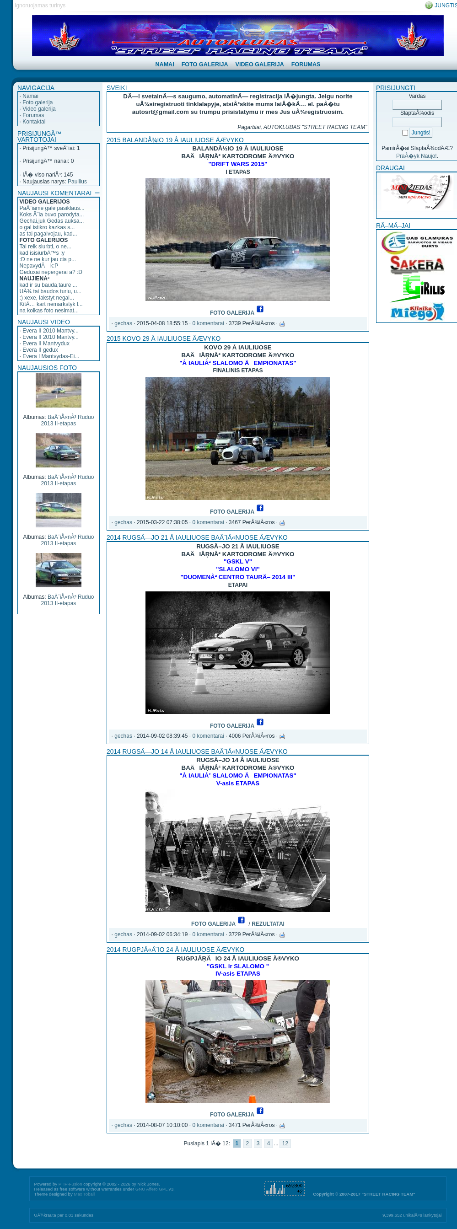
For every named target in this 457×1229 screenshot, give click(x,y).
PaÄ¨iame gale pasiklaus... (52, 208)
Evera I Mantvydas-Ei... (50, 356)
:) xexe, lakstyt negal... (47, 298)
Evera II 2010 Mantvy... (50, 330)
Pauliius (77, 181)
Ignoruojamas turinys (40, 5)
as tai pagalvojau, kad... (48, 234)
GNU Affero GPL (151, 1188)
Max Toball (84, 1194)
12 (285, 1143)
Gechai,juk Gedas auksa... (52, 221)
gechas (123, 323)
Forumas (33, 115)
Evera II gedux (40, 350)
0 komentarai (208, 323)
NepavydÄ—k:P (39, 266)
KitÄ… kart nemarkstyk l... (51, 304)
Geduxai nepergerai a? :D (51, 272)
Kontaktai (33, 121)
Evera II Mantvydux (46, 343)
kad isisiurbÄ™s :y (42, 253)
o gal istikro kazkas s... (47, 227)
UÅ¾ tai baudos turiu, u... (50, 291)
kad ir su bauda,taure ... (48, 285)
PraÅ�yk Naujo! (416, 156)
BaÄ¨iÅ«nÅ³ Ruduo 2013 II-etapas (67, 420)
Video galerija (39, 109)
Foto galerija (37, 102)
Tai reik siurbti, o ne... (45, 246)
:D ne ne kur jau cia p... (48, 259)
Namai (30, 96)
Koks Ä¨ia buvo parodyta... (52, 214)
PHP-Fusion (70, 1183)
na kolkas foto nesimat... (49, 310)
